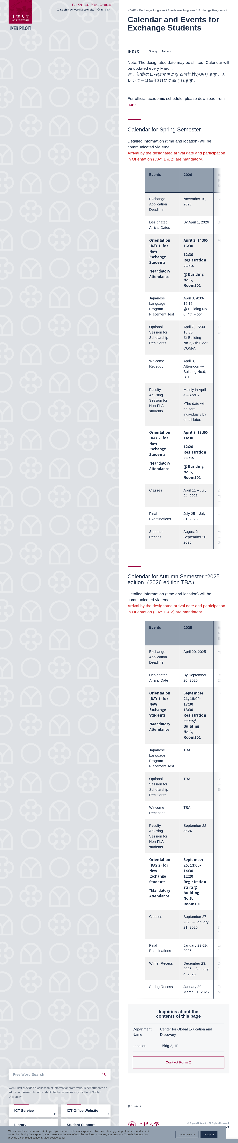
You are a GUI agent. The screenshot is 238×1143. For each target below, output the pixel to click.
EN (108, 9)
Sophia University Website (75, 9)
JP (102, 9)
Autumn (166, 51)
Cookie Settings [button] (199, 1134)
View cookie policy (30, 1137)
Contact (134, 1106)
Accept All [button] (221, 1134)
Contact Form (178, 1062)
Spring (153, 51)
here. (132, 104)
